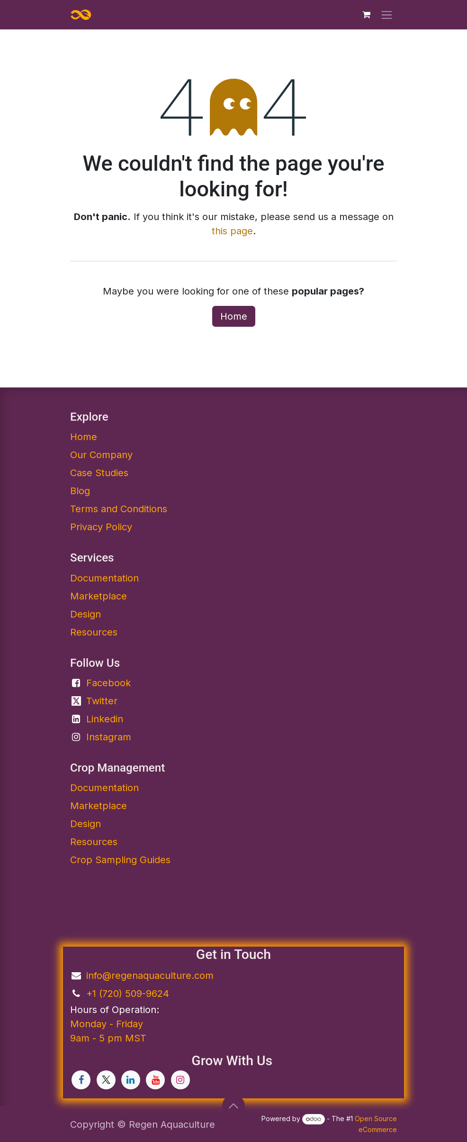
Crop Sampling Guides (120, 860)
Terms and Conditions (118, 509)
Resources (93, 632)
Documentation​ (104, 578)
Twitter (101, 701)
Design (85, 614)
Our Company (101, 454)
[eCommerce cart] (366, 14)
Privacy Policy (101, 527)
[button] (233, 1106)
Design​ (85, 823)
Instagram (108, 737)
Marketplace (98, 596)
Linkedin (104, 719)
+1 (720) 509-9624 (127, 993)
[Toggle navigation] (387, 15)
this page (232, 231)
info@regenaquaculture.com (150, 975)
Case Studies (99, 473)
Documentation (104, 787)
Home (233, 316)
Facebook (108, 683)
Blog (80, 491)
